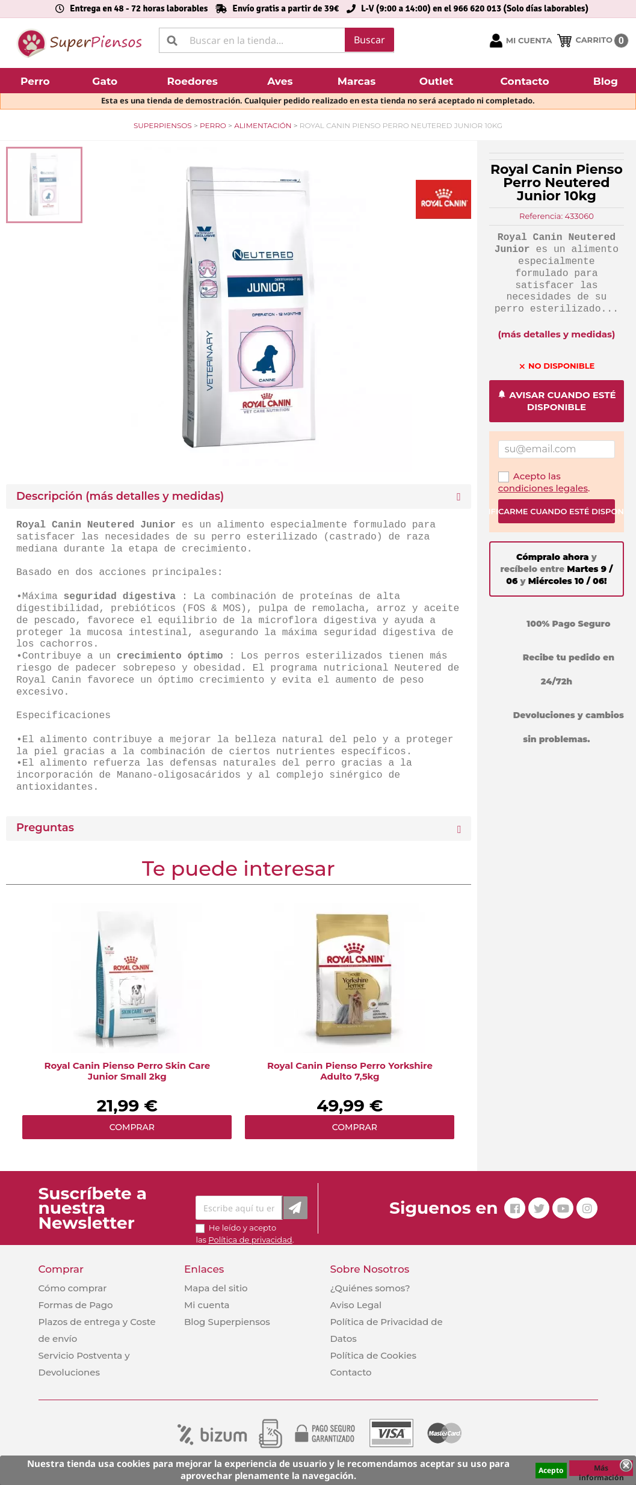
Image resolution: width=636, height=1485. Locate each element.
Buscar (369, 39)
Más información (601, 1469)
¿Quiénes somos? (370, 1288)
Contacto (350, 1372)
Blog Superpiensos (227, 1321)
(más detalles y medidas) (556, 334)
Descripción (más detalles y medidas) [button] (120, 496)
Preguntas (45, 828)
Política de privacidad (250, 1239)
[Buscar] (276, 40)
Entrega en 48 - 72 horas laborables (139, 8)
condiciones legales (543, 488)
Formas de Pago (76, 1305)
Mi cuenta (207, 1305)
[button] (36, 80)
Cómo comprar (73, 1288)
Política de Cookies (373, 1355)
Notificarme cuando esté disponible (556, 511)
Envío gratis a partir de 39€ (285, 8)
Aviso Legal (355, 1305)
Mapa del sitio (216, 1288)
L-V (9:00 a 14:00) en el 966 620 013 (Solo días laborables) (474, 8)
